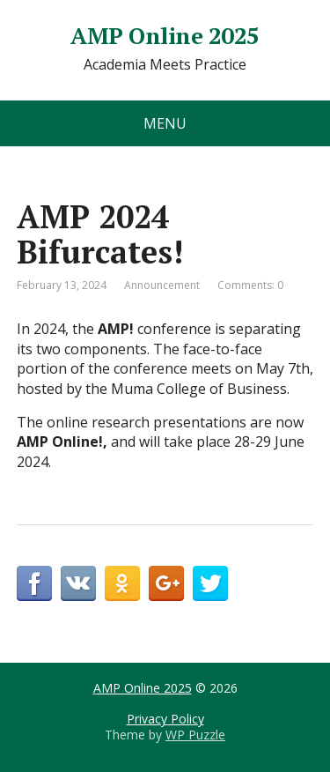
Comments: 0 (250, 285)
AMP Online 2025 (164, 36)
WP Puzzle (195, 734)
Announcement (162, 285)
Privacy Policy (165, 718)
